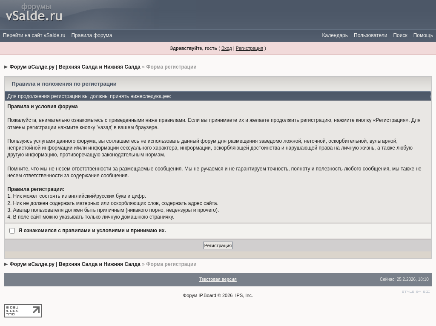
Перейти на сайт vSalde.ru (34, 35)
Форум (190, 295)
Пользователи (370, 35)
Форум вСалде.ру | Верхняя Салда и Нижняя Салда (75, 67)
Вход (226, 48)
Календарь (335, 35)
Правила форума (91, 35)
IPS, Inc (243, 295)
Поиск (400, 35)
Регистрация (249, 48)
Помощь (423, 35)
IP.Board (207, 295)
